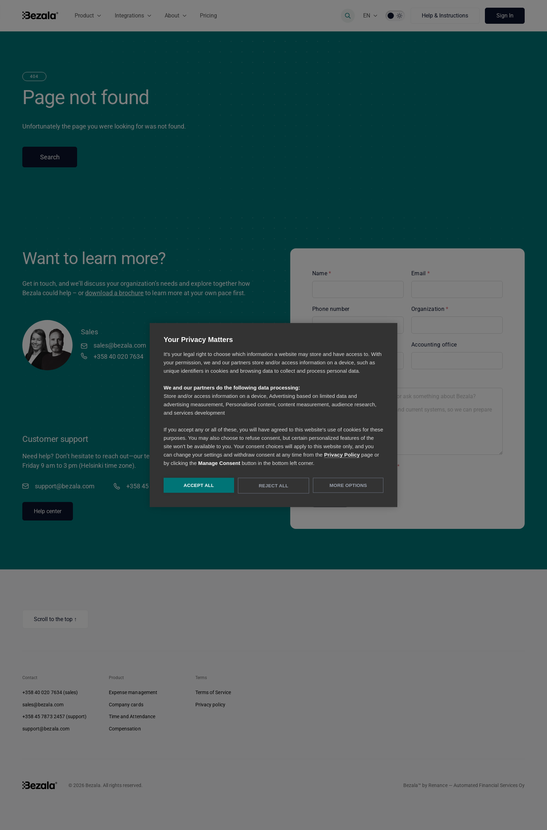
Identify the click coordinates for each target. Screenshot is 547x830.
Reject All (274, 486)
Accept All (198, 485)
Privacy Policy (342, 455)
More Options (348, 485)
